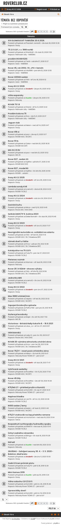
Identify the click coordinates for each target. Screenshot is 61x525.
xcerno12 (29, 189)
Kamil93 (29, 390)
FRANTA (29, 426)
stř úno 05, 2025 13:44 (42, 180)
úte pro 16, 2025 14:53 (42, 89)
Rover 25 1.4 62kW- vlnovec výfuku (25, 268)
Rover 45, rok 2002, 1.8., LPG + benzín (25, 68)
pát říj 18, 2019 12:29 (40, 466)
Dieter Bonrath (31, 216)
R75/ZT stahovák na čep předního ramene (29, 415)
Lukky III (29, 335)
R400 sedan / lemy (17, 405)
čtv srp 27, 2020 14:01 (42, 390)
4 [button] (44, 32)
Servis (18, 420)
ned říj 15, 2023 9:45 (39, 207)
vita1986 (29, 70)
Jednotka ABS (15, 278)
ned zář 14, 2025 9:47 (41, 125)
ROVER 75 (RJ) (21, 191)
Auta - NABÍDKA (22, 64)
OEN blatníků (14, 332)
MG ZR (18, 319)
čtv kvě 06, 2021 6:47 (40, 353)
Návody (19, 100)
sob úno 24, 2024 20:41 (43, 198)
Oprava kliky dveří (17, 490)
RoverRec (29, 372)
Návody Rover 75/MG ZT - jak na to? (30, 356)
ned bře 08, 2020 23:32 (42, 445)
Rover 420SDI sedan (18, 77)
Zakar (28, 143)
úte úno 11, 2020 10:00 (42, 456)
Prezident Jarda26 (33, 43)
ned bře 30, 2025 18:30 (41, 143)
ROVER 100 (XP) (21, 146)
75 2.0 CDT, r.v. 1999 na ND (20, 49)
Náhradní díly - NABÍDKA (25, 54)
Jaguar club (14, 122)
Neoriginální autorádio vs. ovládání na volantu (31, 232)
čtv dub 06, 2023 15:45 (47, 216)
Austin (29, 98)
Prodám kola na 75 (17, 113)
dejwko (29, 299)
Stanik (28, 107)
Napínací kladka (16, 396)
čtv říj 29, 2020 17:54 (43, 372)
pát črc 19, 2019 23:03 (42, 493)
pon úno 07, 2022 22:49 (43, 289)
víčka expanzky (15, 95)
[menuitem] (12, 9)
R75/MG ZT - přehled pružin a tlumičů (26, 387)
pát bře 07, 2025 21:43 (41, 162)
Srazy (18, 45)
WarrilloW (30, 52)
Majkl (28, 317)
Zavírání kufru (15, 205)
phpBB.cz (56, 523)
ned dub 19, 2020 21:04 (45, 417)
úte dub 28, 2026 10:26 (50, 43)
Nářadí (11, 442)
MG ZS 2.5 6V (14, 150)
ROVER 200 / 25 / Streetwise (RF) (28, 237)
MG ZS (18, 155)
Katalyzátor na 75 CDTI (19, 250)
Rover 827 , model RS (18, 168)
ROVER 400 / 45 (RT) (23, 137)
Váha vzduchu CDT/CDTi (20, 481)
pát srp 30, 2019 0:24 (41, 475)
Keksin (28, 125)
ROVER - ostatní (22, 173)
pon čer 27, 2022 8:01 (41, 253)
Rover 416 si (13, 132)
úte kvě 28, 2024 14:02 (42, 189)
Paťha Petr (30, 308)
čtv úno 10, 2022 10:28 (42, 280)
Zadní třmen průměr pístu (21, 463)
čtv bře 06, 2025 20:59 (41, 171)
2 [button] (38, 32)
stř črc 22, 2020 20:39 (41, 399)
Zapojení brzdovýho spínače (22, 305)
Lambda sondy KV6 (17, 186)
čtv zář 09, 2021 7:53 (39, 317)
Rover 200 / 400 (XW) (24, 210)
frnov (28, 244)
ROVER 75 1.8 (14, 104)
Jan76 (28, 399)
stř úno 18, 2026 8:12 (38, 80)
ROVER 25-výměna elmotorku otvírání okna (29, 341)
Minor (28, 207)
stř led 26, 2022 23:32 (41, 299)
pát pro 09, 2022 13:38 (40, 244)
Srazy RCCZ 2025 (16, 177)
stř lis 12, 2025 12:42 (40, 107)
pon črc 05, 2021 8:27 (41, 335)
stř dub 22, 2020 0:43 (40, 408)
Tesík (28, 61)
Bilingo (28, 436)
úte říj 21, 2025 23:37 (38, 116)
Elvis (27, 116)
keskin (28, 408)
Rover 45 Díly (14, 378)
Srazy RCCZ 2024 (16, 195)
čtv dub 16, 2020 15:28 (41, 436)
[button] (32, 31)
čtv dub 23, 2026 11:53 (43, 52)
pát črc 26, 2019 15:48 (42, 484)
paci (28, 134)
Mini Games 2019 (16, 472)
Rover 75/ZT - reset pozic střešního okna (28, 351)
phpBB (33, 519)
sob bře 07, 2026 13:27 (40, 61)
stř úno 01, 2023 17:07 (42, 226)
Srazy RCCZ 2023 (16, 223)
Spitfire (28, 162)
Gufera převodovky (18, 314)
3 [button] (41, 32)
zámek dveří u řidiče (18, 241)
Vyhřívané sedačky (17, 369)
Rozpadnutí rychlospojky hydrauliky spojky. (29, 424)
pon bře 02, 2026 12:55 (43, 70)
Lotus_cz (29, 326)
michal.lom (30, 417)
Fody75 (29, 253)
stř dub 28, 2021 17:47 (42, 362)
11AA (27, 80)
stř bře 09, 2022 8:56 (39, 271)
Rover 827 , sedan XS (18, 159)
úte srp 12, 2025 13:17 (39, 134)
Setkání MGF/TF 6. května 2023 (23, 214)
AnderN (29, 89)
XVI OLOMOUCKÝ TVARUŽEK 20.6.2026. (26, 40)
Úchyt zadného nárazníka (21, 433)
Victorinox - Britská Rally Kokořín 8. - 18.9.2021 (30, 323)
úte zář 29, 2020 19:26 (43, 381)
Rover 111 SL (13, 141)
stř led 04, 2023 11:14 (38, 235)
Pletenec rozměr (16, 259)
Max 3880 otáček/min (19, 296)
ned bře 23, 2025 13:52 (39, 153)
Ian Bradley (16, 519)
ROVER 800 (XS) (22, 164)
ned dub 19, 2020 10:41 (42, 426)
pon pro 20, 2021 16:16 (44, 308)
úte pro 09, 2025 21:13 (41, 98)
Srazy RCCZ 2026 (16, 86)
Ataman (29, 262)
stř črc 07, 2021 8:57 (42, 326)
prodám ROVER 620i (17, 59)
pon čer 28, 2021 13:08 (40, 344)
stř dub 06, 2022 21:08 (42, 262)
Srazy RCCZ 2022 (16, 287)
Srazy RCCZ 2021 (16, 360)
